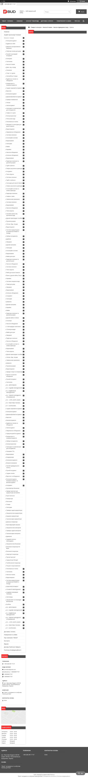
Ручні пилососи (10, 495)
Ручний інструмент (11, 379)
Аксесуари (9, 143)
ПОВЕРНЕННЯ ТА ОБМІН (64, 21)
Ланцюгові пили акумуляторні (14, 513)
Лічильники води (10, 118)
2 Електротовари (10, 329)
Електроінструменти (11, 460)
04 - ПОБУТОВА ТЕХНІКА (13, 403)
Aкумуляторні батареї (12, 560)
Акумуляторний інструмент (13, 433)
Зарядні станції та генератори (14, 371)
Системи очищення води (13, 281)
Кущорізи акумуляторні (12, 516)
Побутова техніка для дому (13, 51)
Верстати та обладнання (13, 476)
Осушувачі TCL (10, 451)
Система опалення (11, 135)
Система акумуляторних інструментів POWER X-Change (12, 231)
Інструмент (9, 171)
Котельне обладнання (12, 155)
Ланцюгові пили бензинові (13, 544)
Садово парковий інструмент (14, 88)
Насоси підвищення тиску (60, 27)
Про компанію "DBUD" (11, 638)
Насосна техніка (10, 574)
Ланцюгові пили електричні (13, 527)
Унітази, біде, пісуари (12, 224)
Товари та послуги (36, 27)
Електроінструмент (11, 40)
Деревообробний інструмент (14, 96)
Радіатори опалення (11, 193)
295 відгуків (73, 1)
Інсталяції (9, 320)
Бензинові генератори (12, 551)
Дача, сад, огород (11, 67)
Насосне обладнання (12, 152)
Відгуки (6, 644)
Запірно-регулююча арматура (14, 168)
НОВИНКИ (20, 21)
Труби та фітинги (10, 180)
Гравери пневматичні (12, 99)
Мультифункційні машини (13, 524)
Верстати (8, 91)
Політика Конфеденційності (12, 650)
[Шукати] (69, 11)
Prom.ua (52, 774)
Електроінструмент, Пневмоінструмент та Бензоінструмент (12, 480)
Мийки (8, 146)
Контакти (7, 641)
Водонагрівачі (10, 140)
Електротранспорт (11, 116)
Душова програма (11, 244)
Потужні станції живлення (13, 565)
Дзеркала (8, 301)
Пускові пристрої (10, 557)
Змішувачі (9, 242)
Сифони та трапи (11, 113)
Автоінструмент (10, 105)
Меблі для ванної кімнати (13, 272)
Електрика (9, 58)
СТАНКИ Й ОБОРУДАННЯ (13, 589)
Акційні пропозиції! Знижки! (12, 35)
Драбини (8, 239)
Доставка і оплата (9, 631)
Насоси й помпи (47, 27)
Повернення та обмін (10, 634)
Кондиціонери (10, 457)
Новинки (6, 31)
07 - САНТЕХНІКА (11, 405)
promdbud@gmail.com (10, 669)
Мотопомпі (9, 501)
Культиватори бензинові (12, 488)
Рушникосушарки (11, 221)
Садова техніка (10, 473)
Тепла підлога (10, 174)
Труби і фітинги (10, 165)
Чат (80, 773)
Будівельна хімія (10, 43)
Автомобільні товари (11, 76)
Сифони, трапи (10, 196)
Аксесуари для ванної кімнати (14, 183)
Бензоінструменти (11, 420)
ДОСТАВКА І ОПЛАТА (47, 21)
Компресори (9, 498)
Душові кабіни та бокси (12, 317)
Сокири (8, 504)
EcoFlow (8, 604)
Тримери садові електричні (13, 530)
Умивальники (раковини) (13, 199)
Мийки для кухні (10, 256)
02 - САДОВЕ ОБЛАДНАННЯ (14, 388)
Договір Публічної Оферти (12, 647)
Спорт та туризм (10, 73)
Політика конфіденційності (63, 776)
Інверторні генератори (12, 554)
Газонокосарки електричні (13, 533)
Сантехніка (9, 61)
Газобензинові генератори (13, 563)
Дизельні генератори (12, 522)
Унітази (8, 102)
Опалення (9, 70)
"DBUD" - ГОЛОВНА (7, 21)
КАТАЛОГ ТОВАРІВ (31, 21)
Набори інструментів (11, 236)
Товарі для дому (10, 284)
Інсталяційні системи (12, 137)
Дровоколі (9, 536)
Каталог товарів (9, 38)
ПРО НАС (77, 21)
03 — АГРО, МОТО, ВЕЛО (13, 400)
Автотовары (9, 597)
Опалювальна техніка (12, 121)
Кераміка (8, 149)
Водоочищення (10, 129)
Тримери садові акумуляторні (14, 510)
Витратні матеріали (11, 463)
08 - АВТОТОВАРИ (11, 385)
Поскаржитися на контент (49, 776)
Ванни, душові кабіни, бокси (13, 275)
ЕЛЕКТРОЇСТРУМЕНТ (12, 586)
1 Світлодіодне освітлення (13, 326)
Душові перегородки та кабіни (14, 218)
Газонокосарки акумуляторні (14, 519)
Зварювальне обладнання (13, 132)
